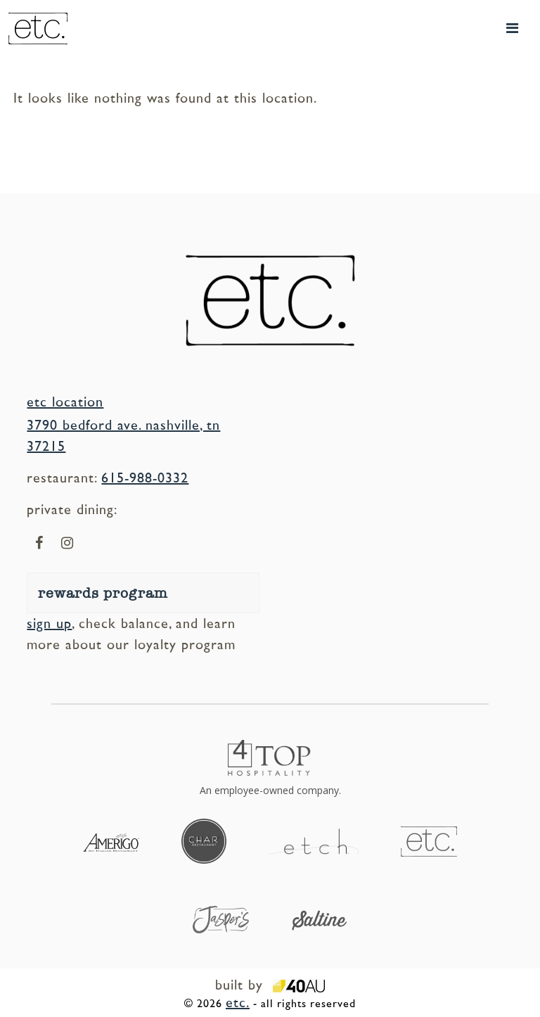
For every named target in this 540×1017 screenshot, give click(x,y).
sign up (49, 624)
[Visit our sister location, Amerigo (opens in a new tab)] (111, 841)
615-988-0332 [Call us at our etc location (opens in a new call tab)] (144, 478)
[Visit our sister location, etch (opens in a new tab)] (314, 840)
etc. (238, 1003)
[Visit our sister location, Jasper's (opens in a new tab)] (221, 919)
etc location (65, 402)
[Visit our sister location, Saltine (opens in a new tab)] (319, 919)
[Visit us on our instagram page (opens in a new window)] (67, 543)
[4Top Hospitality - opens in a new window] (270, 769)
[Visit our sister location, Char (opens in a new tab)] (203, 840)
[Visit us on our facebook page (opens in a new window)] (39, 543)
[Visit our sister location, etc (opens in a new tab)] (429, 840)
